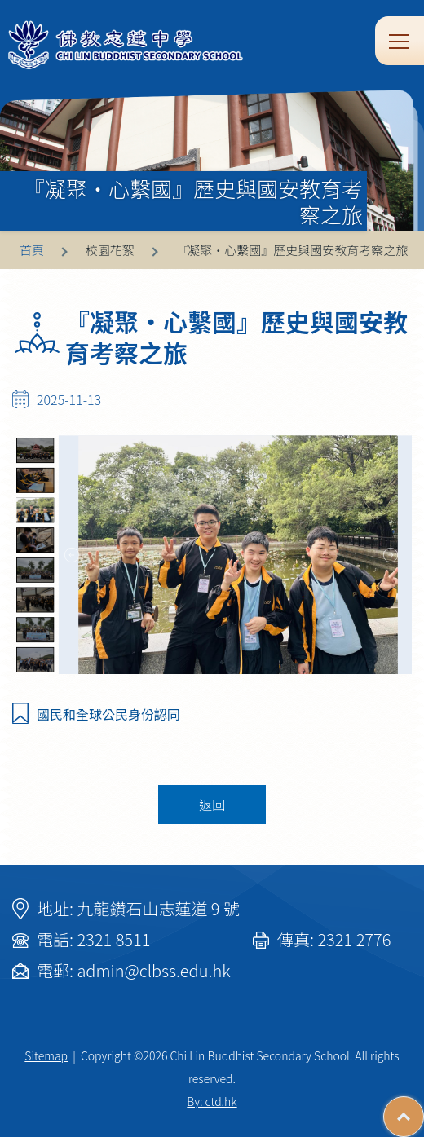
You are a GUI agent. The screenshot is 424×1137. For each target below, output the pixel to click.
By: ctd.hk (211, 1101)
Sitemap (46, 1055)
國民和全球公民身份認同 (108, 714)
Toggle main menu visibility (400, 40)
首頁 (32, 249)
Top (423, 1108)
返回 (212, 804)
